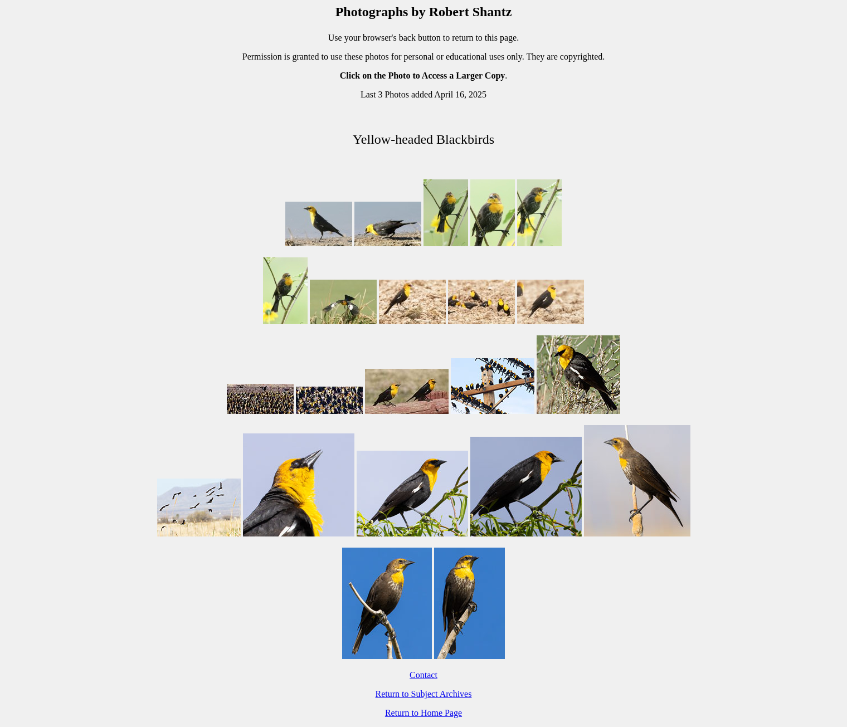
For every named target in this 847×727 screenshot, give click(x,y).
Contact (423, 675)
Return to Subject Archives (424, 694)
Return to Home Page (423, 713)
